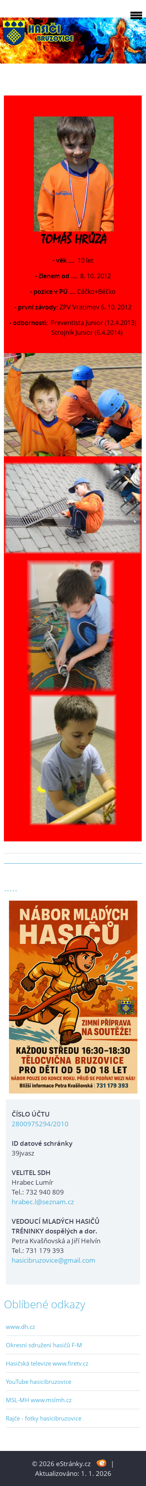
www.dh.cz (20, 1327)
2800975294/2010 (40, 1123)
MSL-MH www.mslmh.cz (39, 1400)
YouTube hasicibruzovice (38, 1381)
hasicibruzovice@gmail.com (53, 1260)
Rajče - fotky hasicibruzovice (43, 1418)
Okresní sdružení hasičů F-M (44, 1345)
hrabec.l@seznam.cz (43, 1201)
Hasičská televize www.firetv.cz (47, 1363)
